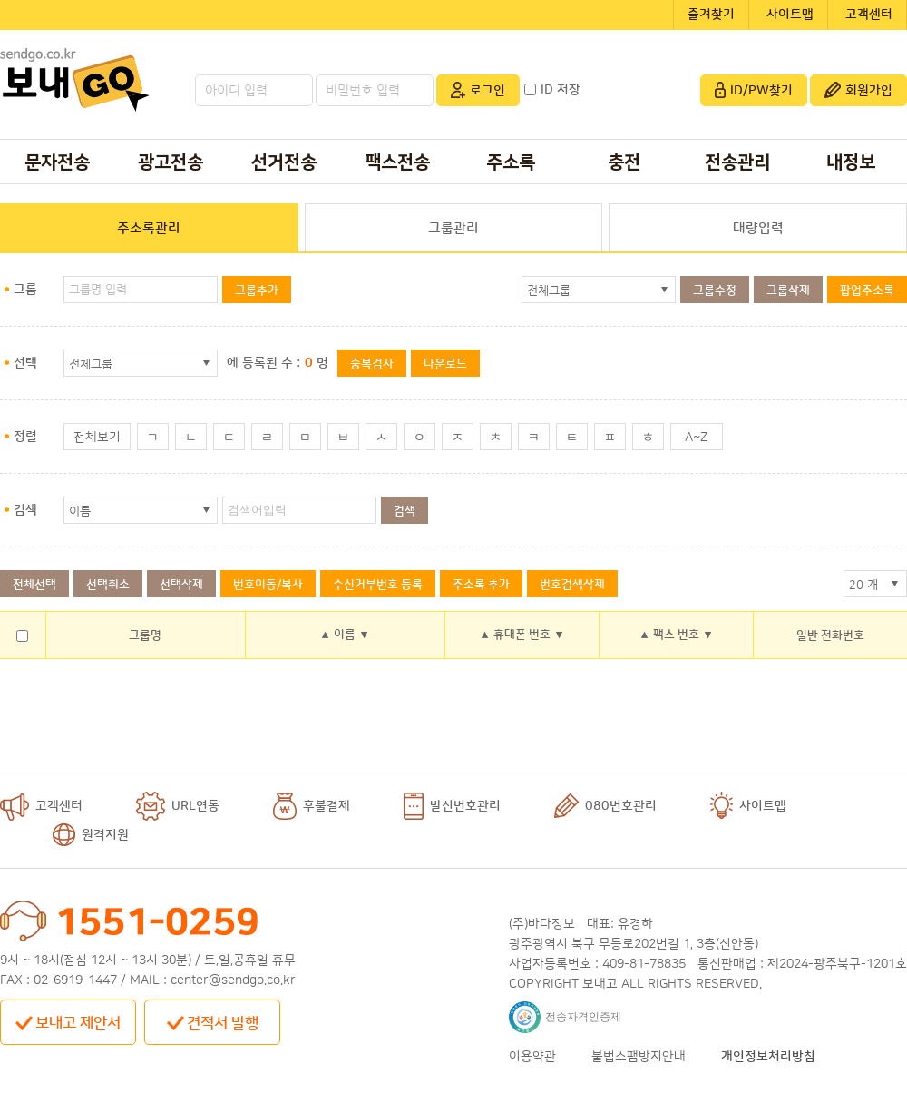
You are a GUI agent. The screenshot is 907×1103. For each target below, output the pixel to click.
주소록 (510, 162)
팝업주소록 (867, 290)
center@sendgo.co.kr (233, 980)
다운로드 (445, 364)
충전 (624, 162)
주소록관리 (148, 228)
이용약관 (532, 1056)
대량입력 (758, 228)
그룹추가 (256, 290)
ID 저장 (552, 90)
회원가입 (858, 90)
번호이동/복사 (268, 584)
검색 (404, 511)
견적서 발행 (212, 1023)
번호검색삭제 (572, 584)
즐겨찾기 (711, 14)
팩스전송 (397, 162)
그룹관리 (453, 228)
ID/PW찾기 (754, 90)
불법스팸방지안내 (638, 1056)
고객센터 (868, 14)
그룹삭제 (788, 290)
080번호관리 (605, 806)
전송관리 (737, 162)
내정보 (850, 162)
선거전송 (284, 162)
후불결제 (311, 806)
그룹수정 (714, 290)
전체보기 (97, 437)
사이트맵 (790, 14)
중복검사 (372, 364)
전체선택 (34, 584)
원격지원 (91, 835)
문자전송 (57, 162)
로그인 (478, 90)
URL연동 (177, 806)
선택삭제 (181, 584)
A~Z (696, 437)
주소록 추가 (481, 584)
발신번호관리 (452, 806)
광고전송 (170, 162)
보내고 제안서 (68, 1023)
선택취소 (108, 584)
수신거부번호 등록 (378, 584)
